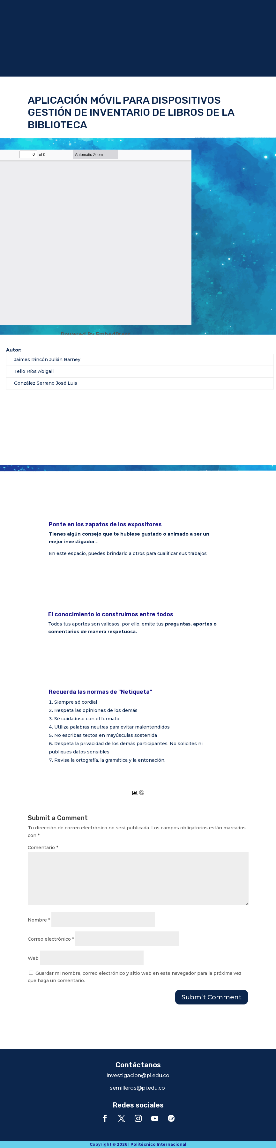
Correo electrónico (51, 939)
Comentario (43, 847)
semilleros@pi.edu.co (137, 1088)
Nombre (39, 920)
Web (33, 958)
